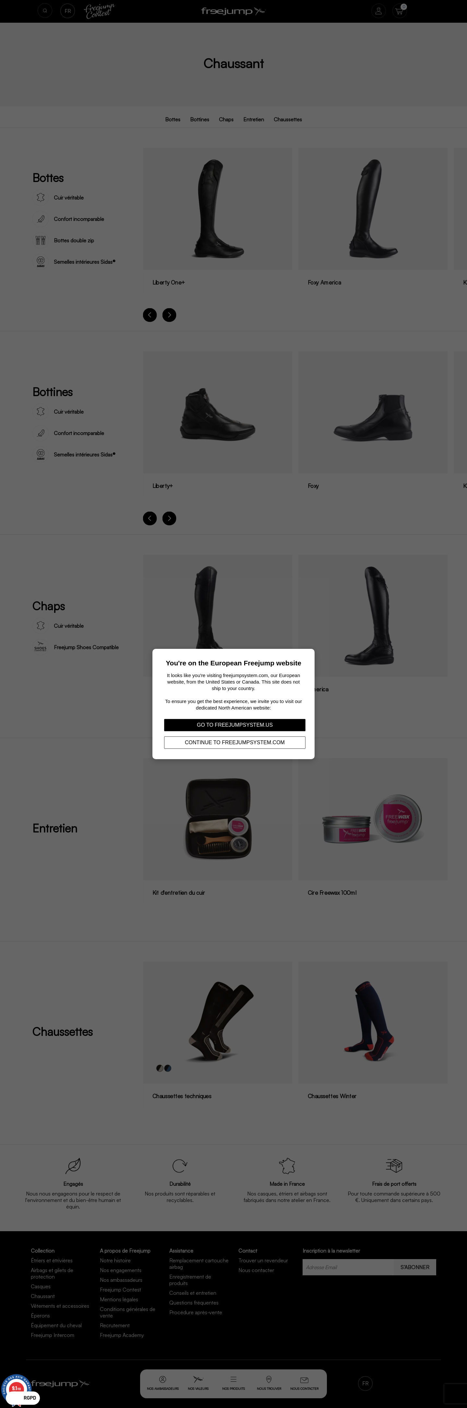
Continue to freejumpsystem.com (235, 742)
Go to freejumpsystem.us (235, 725)
